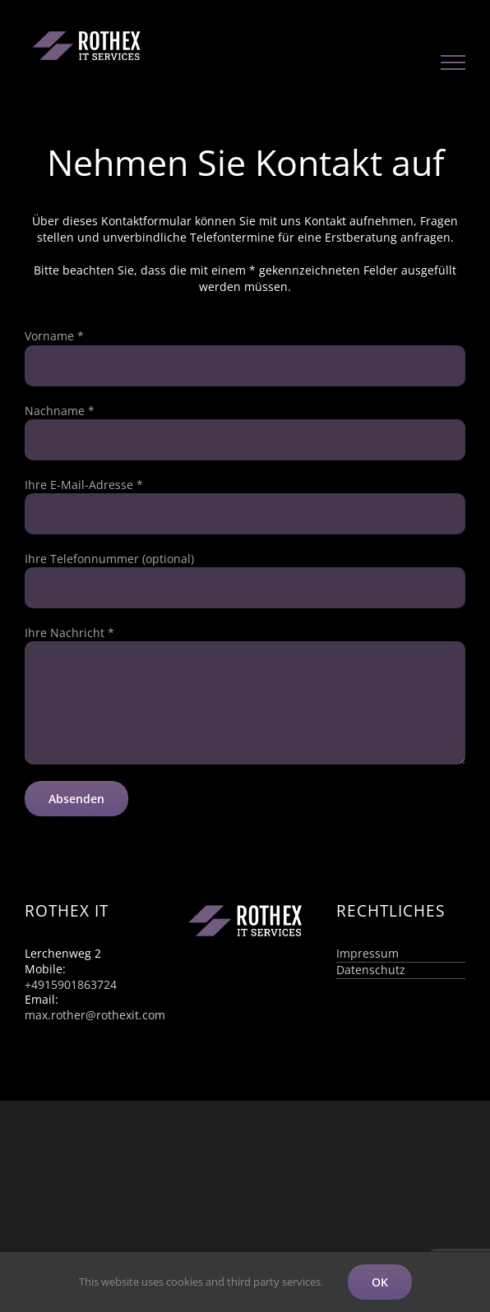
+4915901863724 (71, 984)
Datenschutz (370, 970)
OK (380, 1282)
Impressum (367, 953)
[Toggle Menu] (453, 62)
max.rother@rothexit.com (95, 1015)
